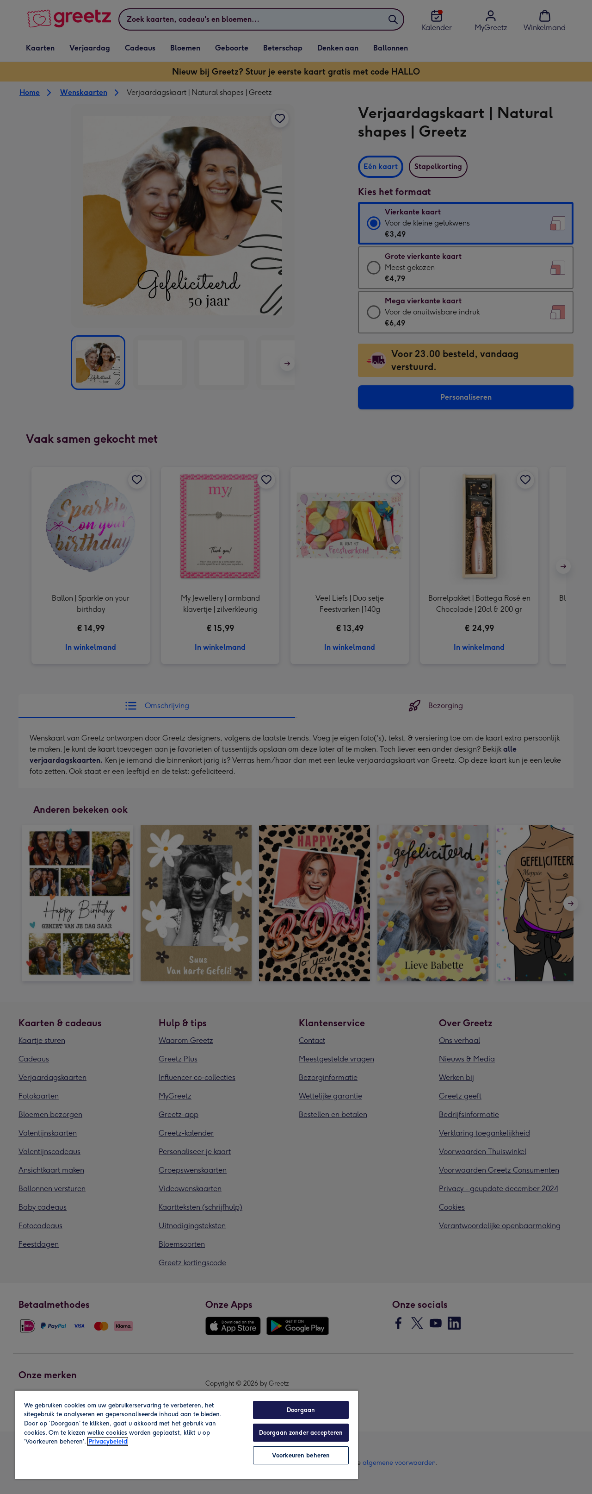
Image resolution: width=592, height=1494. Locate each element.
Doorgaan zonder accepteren (301, 1432)
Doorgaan (301, 1409)
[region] (186, 1434)
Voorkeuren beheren (301, 1455)
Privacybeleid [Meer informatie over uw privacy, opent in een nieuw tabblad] (107, 1441)
